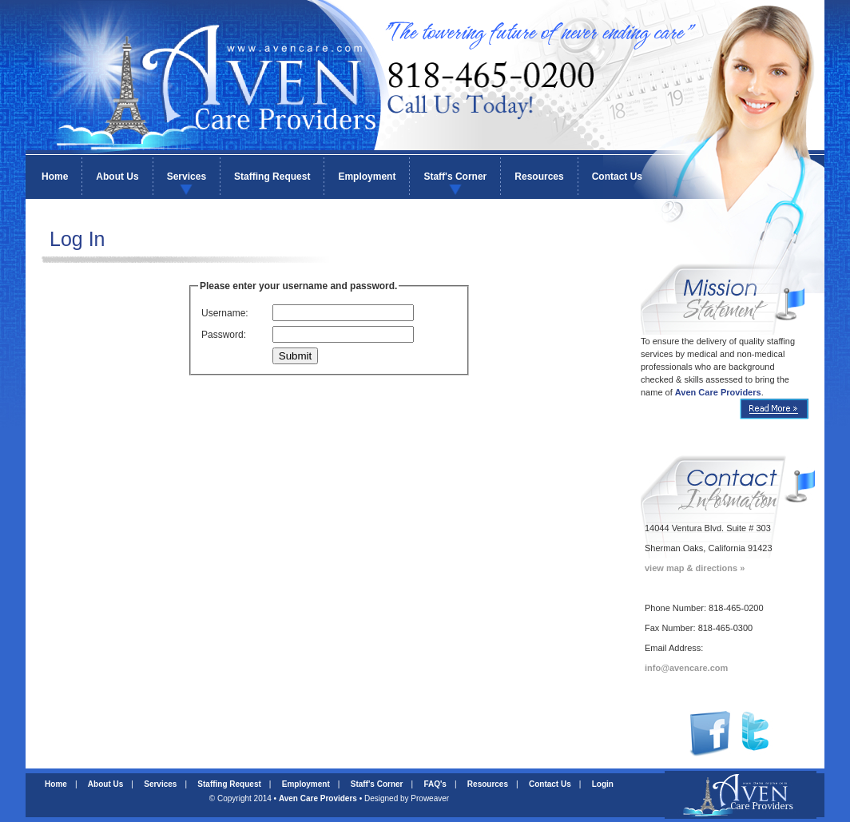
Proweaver (430, 798)
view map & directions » (695, 568)
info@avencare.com (686, 668)
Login (603, 784)
